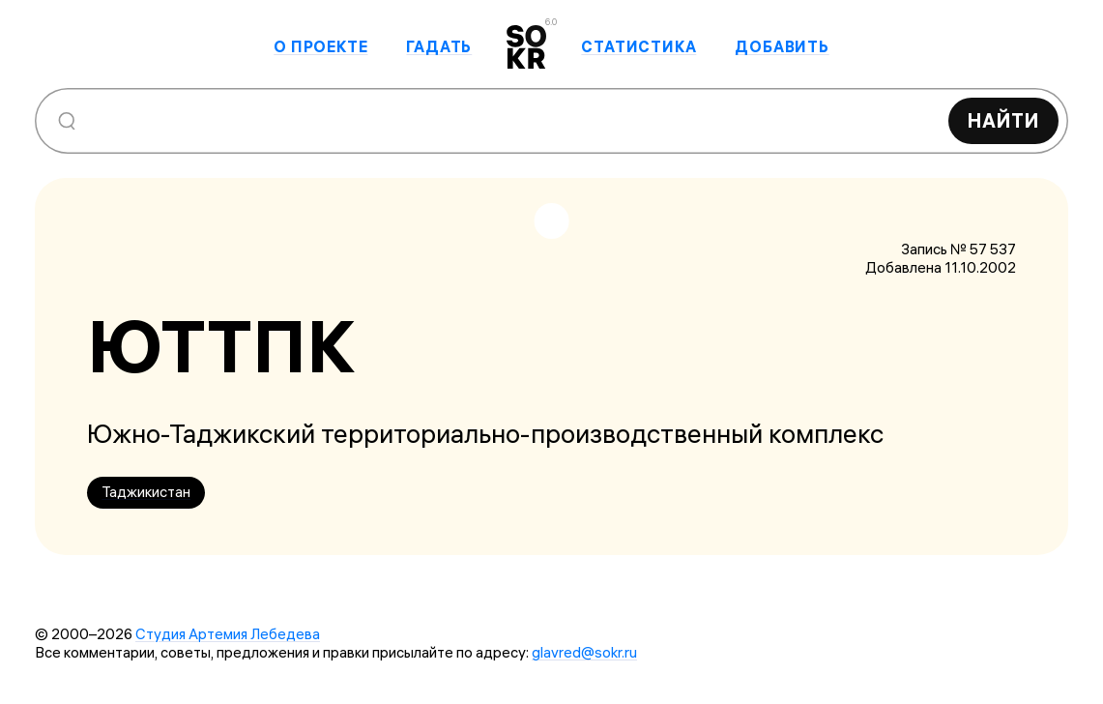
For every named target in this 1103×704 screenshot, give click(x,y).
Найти (1003, 120)
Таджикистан (146, 492)
